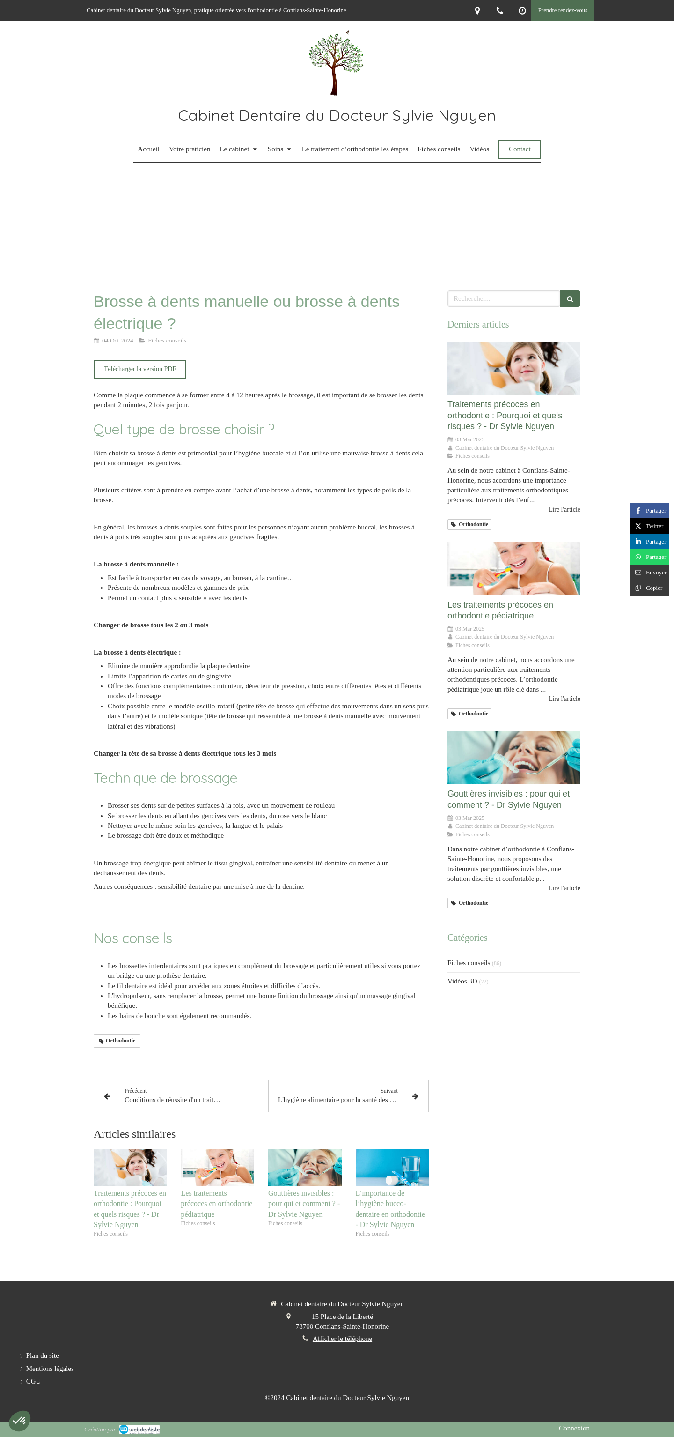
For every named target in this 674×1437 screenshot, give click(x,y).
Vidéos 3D (462, 981)
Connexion (574, 1428)
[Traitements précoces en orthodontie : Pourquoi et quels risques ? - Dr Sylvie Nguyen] (513, 368)
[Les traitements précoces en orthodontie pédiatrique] (513, 568)
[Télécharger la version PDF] (140, 369)
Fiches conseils (468, 963)
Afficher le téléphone (342, 1338)
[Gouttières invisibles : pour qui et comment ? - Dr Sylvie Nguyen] (513, 757)
